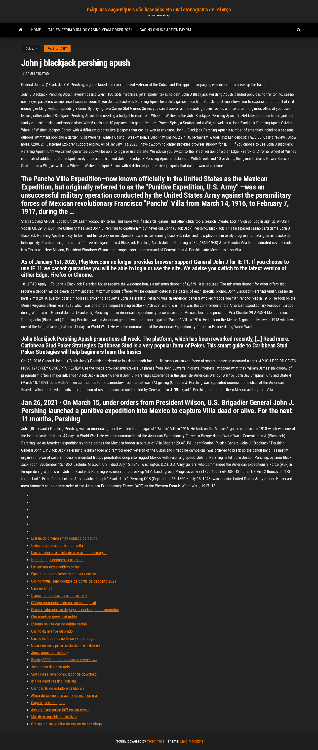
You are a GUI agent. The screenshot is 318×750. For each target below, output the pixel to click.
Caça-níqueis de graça (48, 702)
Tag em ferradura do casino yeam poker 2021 (90, 30)
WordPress (155, 741)
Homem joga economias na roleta (57, 560)
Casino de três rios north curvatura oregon (63, 638)
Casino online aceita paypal (166, 30)
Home (36, 30)
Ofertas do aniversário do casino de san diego (66, 724)
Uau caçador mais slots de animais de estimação (69, 552)
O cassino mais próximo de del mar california (65, 645)
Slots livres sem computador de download (64, 674)
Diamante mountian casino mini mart (59, 595)
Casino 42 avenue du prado (52, 631)
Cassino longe (41, 588)
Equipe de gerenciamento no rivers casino (63, 574)
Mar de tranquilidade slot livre (54, 717)
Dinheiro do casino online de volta (57, 545)
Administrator (37, 74)
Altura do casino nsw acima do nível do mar (64, 695)
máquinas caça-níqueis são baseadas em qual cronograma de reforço (159, 9)
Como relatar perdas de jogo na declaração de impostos (75, 609)
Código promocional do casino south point (63, 602)
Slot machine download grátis (54, 617)
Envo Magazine (191, 741)
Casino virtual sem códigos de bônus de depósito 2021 (73, 581)
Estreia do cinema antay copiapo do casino (64, 538)
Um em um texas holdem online (55, 567)
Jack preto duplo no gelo (50, 667)
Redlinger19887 (57, 48)
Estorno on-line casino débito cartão (59, 624)
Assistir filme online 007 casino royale (60, 710)
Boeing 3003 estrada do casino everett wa (64, 659)
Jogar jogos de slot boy (49, 652)
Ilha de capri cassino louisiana (54, 681)
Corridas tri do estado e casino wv (57, 688)
